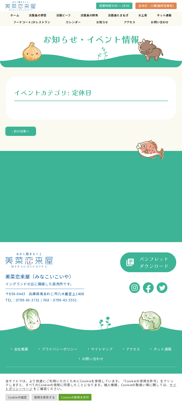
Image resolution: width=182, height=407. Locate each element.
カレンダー (73, 22)
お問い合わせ (160, 22)
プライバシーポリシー (60, 349)
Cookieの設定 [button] (17, 397)
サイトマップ (102, 349)
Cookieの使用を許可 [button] (75, 397)
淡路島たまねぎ (118, 15)
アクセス (129, 22)
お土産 (142, 15)
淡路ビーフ (63, 15)
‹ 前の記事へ (21, 131)
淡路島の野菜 (38, 15)
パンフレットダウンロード (154, 262)
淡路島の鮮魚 (89, 15)
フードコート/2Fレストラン (31, 22)
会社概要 (21, 349)
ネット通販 (164, 15)
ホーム (14, 15)
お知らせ (102, 22)
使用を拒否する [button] (44, 397)
